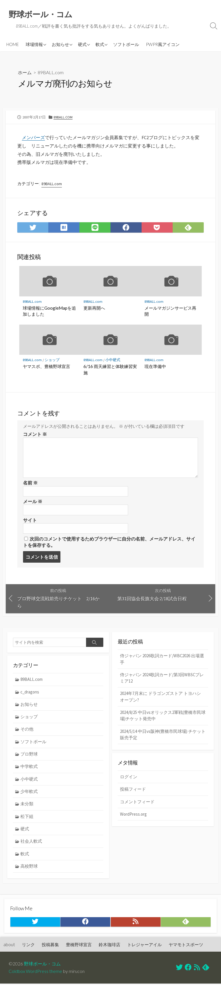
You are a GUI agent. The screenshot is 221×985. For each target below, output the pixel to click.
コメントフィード (137, 803)
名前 (30, 483)
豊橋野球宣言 (79, 946)
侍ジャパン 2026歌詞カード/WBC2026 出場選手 (162, 660)
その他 (27, 730)
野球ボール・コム (42, 965)
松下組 (27, 818)
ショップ (52, 360)
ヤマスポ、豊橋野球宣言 (46, 366)
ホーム (25, 72)
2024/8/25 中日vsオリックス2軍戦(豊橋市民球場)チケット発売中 (162, 717)
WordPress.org (133, 816)
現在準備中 (155, 366)
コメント (35, 435)
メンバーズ (33, 137)
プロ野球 (29, 755)
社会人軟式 (31, 843)
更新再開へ (94, 308)
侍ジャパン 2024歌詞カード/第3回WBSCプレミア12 (162, 679)
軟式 (100, 44)
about (9, 946)
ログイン (128, 778)
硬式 (82, 44)
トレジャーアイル (144, 946)
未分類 (27, 805)
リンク (28, 946)
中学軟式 (29, 768)
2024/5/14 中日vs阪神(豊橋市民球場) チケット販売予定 (163, 736)
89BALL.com (51, 72)
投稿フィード (133, 791)
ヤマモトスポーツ (186, 946)
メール (32, 502)
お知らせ (60, 44)
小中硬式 (113, 360)
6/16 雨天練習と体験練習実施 (110, 370)
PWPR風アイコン (163, 44)
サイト (30, 521)
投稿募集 (50, 946)
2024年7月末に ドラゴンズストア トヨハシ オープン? (160, 698)
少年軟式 (29, 793)
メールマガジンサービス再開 (170, 311)
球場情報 (34, 44)
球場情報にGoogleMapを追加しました (49, 311)
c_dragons (30, 692)
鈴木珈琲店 (109, 946)
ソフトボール (126, 44)
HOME (12, 44)
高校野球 (29, 868)
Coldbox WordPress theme (35, 972)
